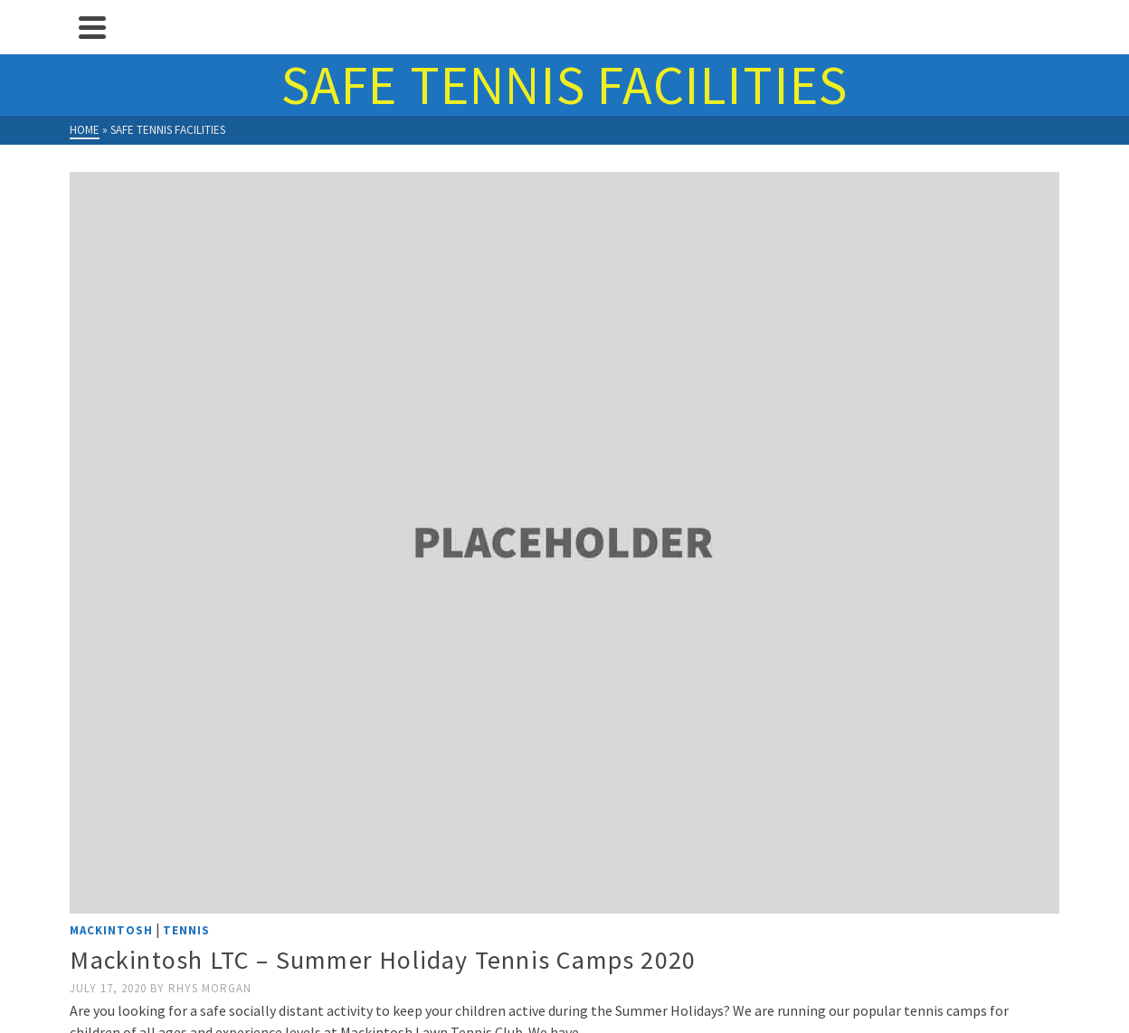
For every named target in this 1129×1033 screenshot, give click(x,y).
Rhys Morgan (209, 988)
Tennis (186, 930)
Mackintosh (111, 930)
